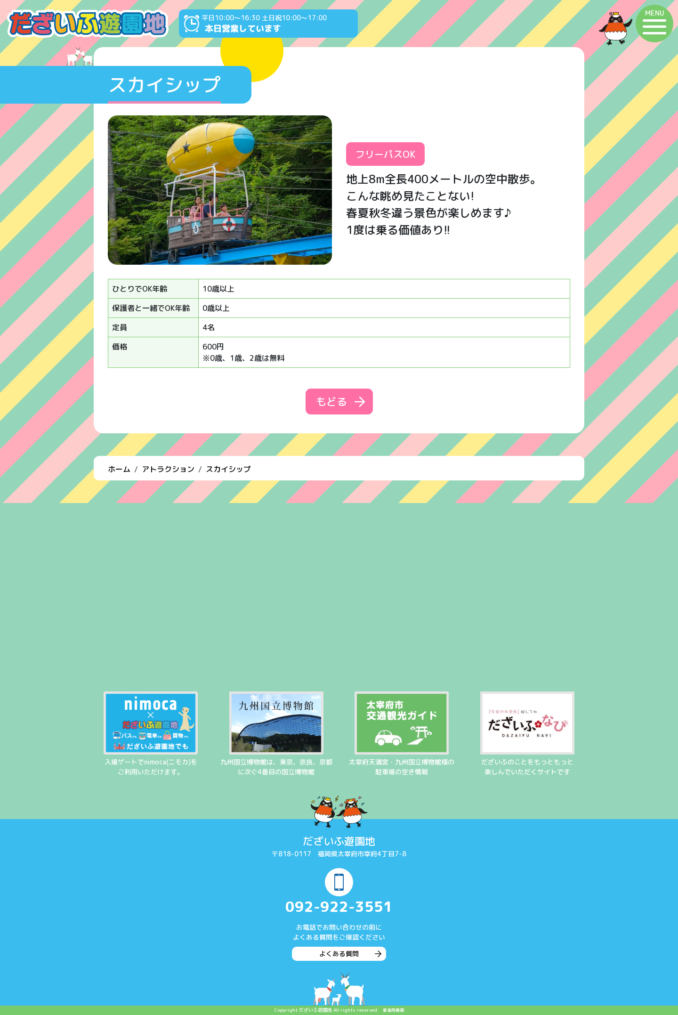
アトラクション (168, 469)
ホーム (119, 469)
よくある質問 (339, 953)
